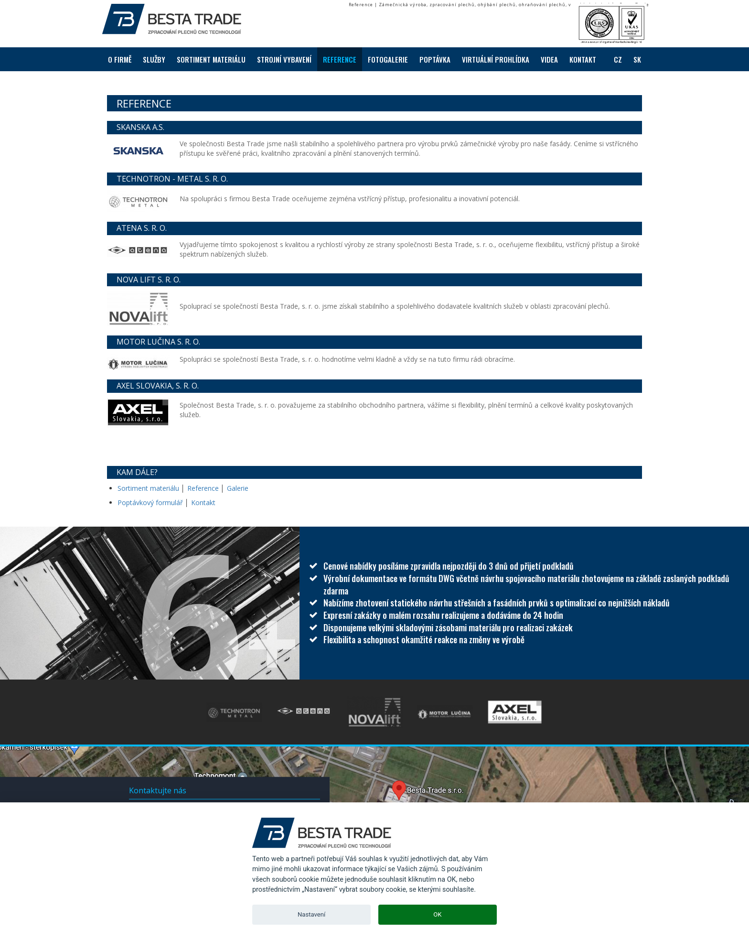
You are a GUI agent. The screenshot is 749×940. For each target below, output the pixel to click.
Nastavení (311, 914)
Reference (203, 488)
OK (437, 914)
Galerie (237, 488)
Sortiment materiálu (149, 488)
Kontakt (203, 502)
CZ (618, 59)
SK (637, 59)
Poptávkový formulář (150, 502)
